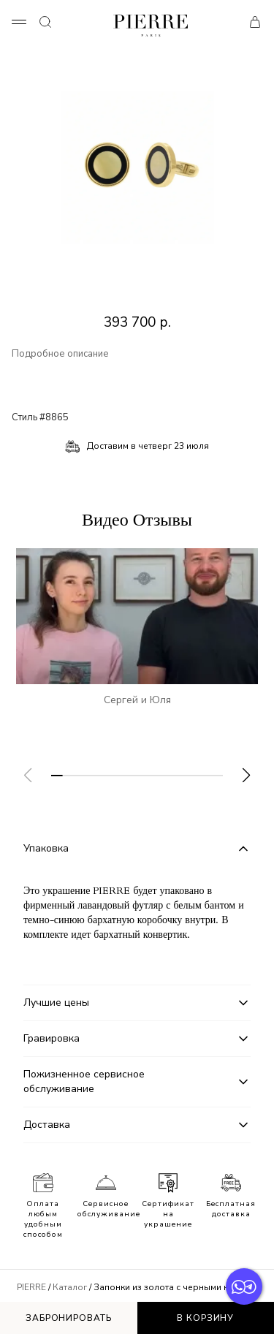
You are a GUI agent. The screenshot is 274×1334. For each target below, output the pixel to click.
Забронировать (68, 1318)
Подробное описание (60, 353)
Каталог (70, 1287)
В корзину (205, 1318)
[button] (246, 775)
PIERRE (31, 1287)
